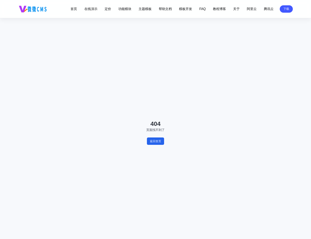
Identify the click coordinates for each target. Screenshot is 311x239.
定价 (108, 9)
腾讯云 (269, 9)
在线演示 (90, 9)
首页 (73, 9)
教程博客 (219, 9)
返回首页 (155, 141)
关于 (236, 9)
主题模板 (145, 9)
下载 (286, 8)
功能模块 (124, 9)
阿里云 (252, 9)
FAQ (202, 9)
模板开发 (185, 9)
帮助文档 (165, 9)
